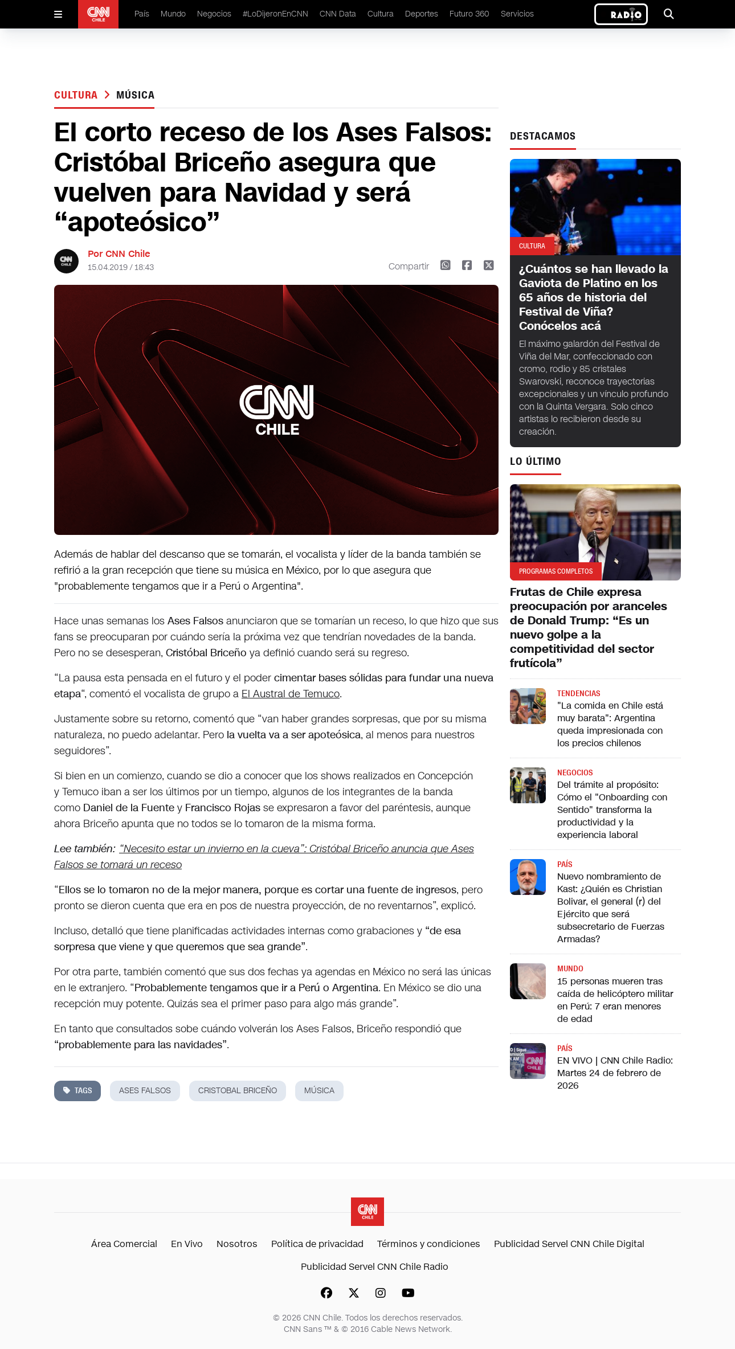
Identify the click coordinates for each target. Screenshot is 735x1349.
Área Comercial (124, 1243)
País (141, 14)
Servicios (517, 14)
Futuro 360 (469, 14)
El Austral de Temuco (291, 693)
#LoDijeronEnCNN (275, 14)
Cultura (381, 14)
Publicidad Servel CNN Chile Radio (374, 1266)
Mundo (173, 14)
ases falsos (145, 1090)
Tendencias (578, 693)
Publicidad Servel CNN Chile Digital (569, 1243)
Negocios (214, 14)
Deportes (421, 14)
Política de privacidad (317, 1243)
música (135, 95)
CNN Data (338, 14)
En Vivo (187, 1243)
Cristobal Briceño (237, 1090)
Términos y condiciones (428, 1243)
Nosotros (237, 1243)
